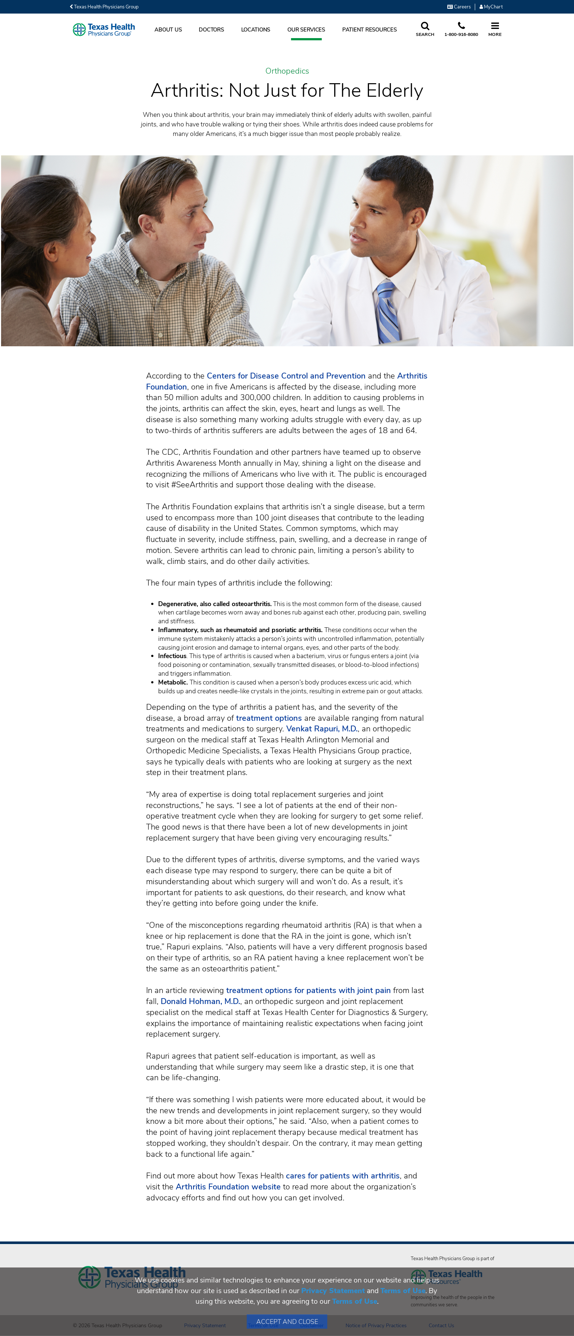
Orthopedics (287, 71)
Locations (256, 29)
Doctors (211, 29)
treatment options (269, 718)
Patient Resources (369, 29)
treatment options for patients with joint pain (308, 990)
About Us (168, 29)
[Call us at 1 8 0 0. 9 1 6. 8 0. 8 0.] (461, 29)
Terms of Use (402, 1291)
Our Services (306, 29)
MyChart (491, 7)
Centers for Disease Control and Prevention (286, 375)
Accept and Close (287, 1321)
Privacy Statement (333, 1291)
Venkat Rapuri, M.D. (322, 728)
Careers (459, 7)
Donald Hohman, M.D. (200, 1001)
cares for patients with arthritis (343, 1175)
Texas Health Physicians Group (104, 7)
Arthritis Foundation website (228, 1186)
